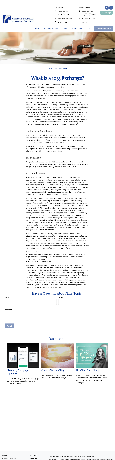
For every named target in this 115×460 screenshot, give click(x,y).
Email (60, 292)
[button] (37, 23)
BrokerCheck (90, 451)
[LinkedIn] (107, 2)
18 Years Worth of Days (53, 364)
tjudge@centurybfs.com (9, 453)
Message (8, 304)
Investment (33, 455)
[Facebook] (111, 2)
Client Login (106, 7)
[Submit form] (9, 320)
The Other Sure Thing (87, 364)
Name (7, 292)
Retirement (33, 453)
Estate (32, 457)
